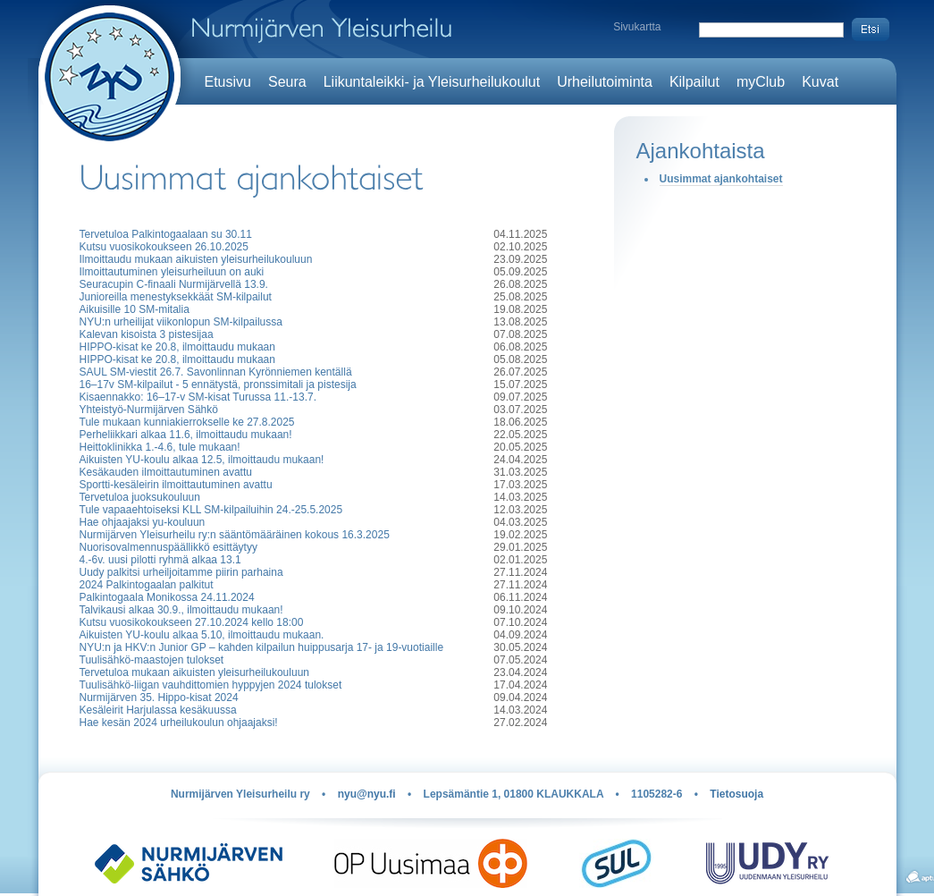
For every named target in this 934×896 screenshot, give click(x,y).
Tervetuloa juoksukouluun (140, 497)
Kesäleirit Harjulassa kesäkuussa (158, 710)
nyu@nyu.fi (367, 794)
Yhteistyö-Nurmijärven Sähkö (149, 409)
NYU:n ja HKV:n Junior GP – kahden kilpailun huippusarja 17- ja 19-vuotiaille (262, 647)
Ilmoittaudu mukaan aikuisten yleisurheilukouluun (196, 259)
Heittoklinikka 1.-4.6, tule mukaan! (160, 447)
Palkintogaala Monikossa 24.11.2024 (167, 597)
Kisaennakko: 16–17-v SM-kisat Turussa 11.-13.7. (198, 397)
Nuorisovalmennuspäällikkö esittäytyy (168, 547)
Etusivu (228, 81)
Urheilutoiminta (604, 81)
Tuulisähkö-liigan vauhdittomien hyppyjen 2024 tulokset (211, 685)
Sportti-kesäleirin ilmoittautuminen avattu (176, 484)
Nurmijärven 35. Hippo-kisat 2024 (159, 697)
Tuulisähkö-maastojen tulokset (152, 660)
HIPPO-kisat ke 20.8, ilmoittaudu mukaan (177, 347)
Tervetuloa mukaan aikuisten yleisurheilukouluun (194, 672)
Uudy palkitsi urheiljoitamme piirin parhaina (181, 572)
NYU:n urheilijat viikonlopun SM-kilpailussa (181, 322)
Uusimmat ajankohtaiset (721, 179)
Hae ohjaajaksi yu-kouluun (143, 522)
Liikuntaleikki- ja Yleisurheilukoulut (432, 81)
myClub (760, 81)
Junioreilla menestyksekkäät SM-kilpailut (176, 297)
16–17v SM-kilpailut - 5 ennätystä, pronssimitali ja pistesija (218, 384)
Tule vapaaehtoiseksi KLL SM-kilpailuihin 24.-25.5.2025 (211, 509)
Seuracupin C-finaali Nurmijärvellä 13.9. (174, 284)
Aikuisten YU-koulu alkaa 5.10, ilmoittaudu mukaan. (202, 635)
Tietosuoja (736, 794)
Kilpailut (694, 81)
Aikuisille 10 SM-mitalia (134, 309)
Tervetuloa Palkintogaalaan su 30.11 (166, 234)
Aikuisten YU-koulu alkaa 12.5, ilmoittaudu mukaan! (202, 459)
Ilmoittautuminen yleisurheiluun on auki (172, 272)
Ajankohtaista (700, 151)
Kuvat (820, 81)
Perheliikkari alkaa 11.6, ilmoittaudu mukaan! (186, 434)
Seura (287, 81)
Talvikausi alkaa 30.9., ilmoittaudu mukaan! (181, 610)
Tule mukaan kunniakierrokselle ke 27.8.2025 (187, 422)
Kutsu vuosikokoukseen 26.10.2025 (164, 247)
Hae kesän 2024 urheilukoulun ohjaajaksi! (179, 722)
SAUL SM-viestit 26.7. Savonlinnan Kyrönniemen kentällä (216, 372)
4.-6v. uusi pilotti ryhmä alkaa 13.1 (160, 560)
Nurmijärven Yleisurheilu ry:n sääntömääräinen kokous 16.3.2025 (235, 534)
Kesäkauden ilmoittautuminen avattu (166, 472)
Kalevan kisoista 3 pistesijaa (147, 334)
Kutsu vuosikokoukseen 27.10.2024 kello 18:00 (192, 622)
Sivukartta (637, 27)
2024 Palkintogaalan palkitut (147, 585)
